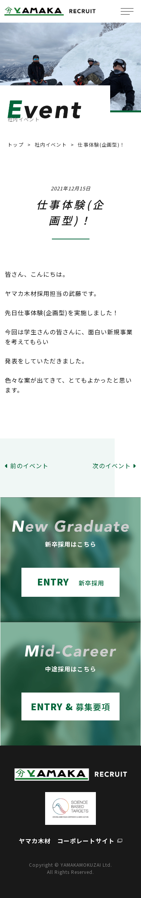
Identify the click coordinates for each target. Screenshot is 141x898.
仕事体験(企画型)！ (101, 144)
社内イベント (51, 144)
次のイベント (111, 465)
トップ (16, 144)
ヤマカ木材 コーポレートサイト (67, 840)
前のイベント (29, 465)
